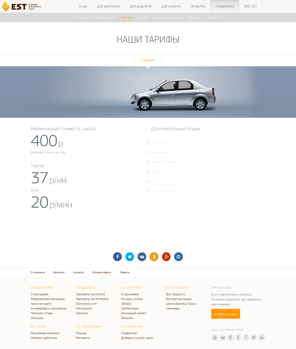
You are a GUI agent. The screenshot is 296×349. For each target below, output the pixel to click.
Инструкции (84, 308)
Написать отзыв (41, 313)
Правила (125, 272)
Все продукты (175, 294)
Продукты (198, 6)
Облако (126, 303)
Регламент (83, 338)
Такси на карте (41, 303)
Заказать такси (105, 17)
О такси (83, 17)
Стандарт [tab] (148, 60)
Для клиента (171, 6)
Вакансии (194, 17)
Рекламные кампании (45, 333)
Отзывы (213, 17)
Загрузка (37, 318)
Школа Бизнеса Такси (180, 303)
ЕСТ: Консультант (177, 288)
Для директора (108, 6)
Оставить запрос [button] (225, 314)
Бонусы (143, 17)
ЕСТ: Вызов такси (42, 288)
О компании (38, 272)
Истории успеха (131, 299)
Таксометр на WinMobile (92, 299)
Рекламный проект (133, 313)
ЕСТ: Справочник (132, 326)
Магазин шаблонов (44, 338)
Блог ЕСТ (250, 6)
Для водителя (140, 6)
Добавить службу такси (137, 338)
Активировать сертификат (49, 308)
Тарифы (126, 17)
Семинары (173, 308)
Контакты (78, 272)
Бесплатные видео (179, 299)
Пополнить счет (86, 303)
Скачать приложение (168, 17)
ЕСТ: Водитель (85, 288)
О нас (83, 6)
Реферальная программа (48, 299)
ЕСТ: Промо (38, 326)
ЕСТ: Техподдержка (88, 326)
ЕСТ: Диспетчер (131, 288)
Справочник (225, 6)
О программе (40, 294)
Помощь (81, 333)
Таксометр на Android (90, 294)
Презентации (130, 308)
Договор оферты (101, 272)
